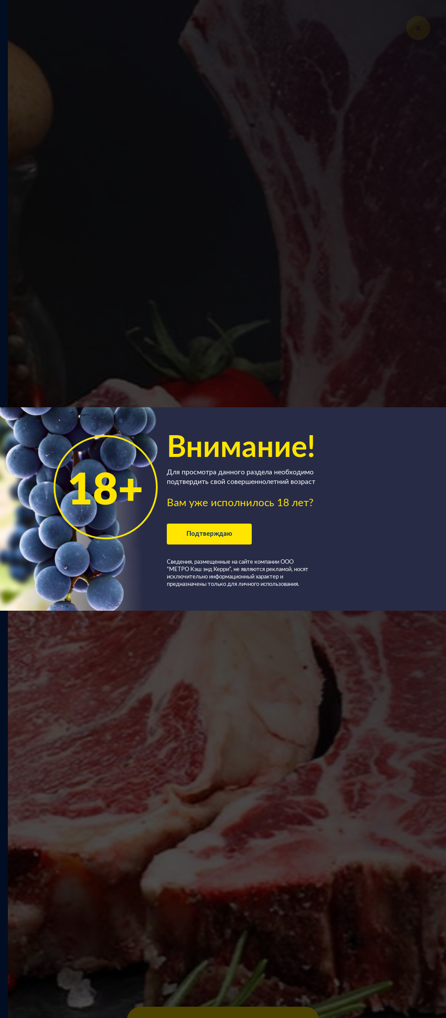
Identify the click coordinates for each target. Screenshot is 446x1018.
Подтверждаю (209, 534)
